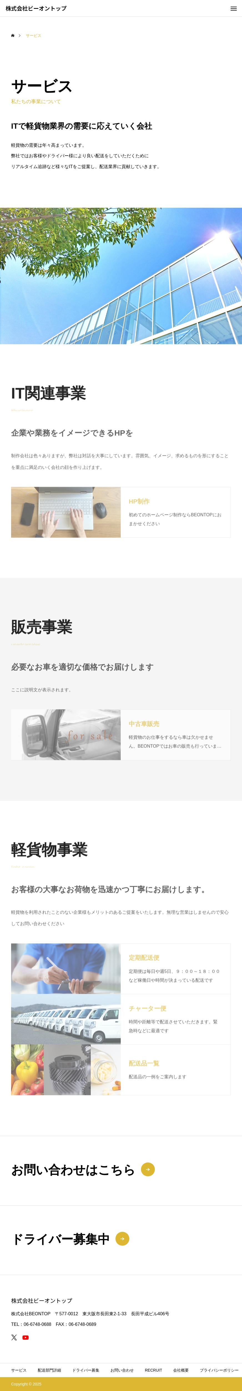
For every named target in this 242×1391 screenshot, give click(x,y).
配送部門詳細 (49, 1370)
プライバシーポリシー (219, 1370)
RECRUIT (153, 1370)
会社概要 (181, 1370)
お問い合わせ (122, 1370)
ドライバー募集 (85, 1370)
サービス (19, 1370)
